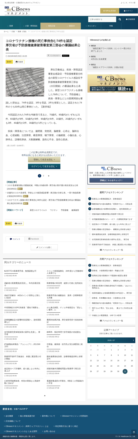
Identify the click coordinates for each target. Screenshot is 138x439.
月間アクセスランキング (111, 259)
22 (111, 366)
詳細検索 (131, 19)
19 (91, 366)
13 (98, 361)
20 (98, 366)
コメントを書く (44, 247)
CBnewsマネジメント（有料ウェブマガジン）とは (27, 426)
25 (132, 366)
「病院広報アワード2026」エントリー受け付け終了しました (111, 48)
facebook (34, 239)
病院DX (71, 26)
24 (125, 366)
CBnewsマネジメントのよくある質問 (21, 431)
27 (98, 371)
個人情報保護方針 (27, 416)
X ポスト (65, 56)
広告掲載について (13, 421)
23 (118, 366)
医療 (10, 26)
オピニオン (91, 26)
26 (91, 371)
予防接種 (64, 210)
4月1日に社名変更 (98, 57)
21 (104, 366)
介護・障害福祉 (30, 26)
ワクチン (54, 210)
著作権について (48, 416)
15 (111, 361)
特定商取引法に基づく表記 (66, 426)
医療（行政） (22, 32)
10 (125, 355)
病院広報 (50, 26)
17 (125, 361)
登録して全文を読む (44, 159)
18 (132, 361)
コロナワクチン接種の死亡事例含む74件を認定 (47, 32)
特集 (111, 26)
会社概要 (9, 416)
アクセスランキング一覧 (111, 250)
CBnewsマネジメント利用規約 (75, 416)
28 (91, 350)
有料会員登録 (110, 11)
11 (132, 355)
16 (118, 361)
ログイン (129, 11)
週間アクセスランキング (111, 192)
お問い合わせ (49, 431)
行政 (13, 32)
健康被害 (75, 210)
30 (104, 350)
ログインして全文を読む (44, 166)
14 (104, 361)
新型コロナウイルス (38, 210)
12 (91, 361)
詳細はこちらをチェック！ (111, 180)
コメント (15, 239)
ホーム (6, 32)
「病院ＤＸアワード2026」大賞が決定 (107, 66)
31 (125, 371)
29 (98, 350)
